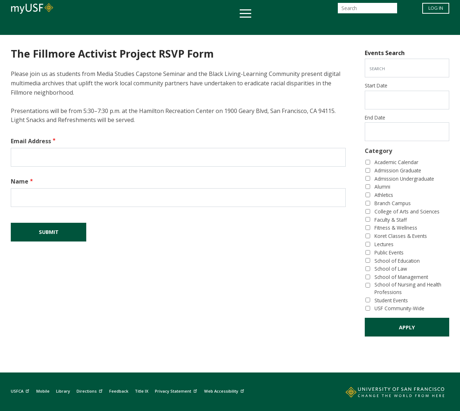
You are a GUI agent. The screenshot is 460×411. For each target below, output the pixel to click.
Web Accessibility (225, 390)
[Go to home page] (387, 394)
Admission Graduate (397, 170)
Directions (90, 390)
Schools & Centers (357, 26)
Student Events (391, 300)
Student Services (144, 26)
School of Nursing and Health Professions (407, 288)
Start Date (376, 85)
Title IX (141, 391)
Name (19, 181)
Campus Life (266, 26)
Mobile (43, 391)
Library (63, 391)
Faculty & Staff (390, 219)
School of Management (401, 277)
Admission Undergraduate (404, 178)
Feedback (118, 391)
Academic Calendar (396, 162)
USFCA (21, 390)
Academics (90, 26)
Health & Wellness (208, 26)
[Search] (367, 10)
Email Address (31, 141)
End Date (375, 117)
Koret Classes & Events (400, 235)
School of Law (390, 268)
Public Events (389, 252)
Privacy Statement (177, 390)
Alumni (382, 186)
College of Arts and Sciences (407, 211)
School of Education (397, 260)
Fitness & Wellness (395, 227)
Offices (306, 26)
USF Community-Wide (399, 308)
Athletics (383, 194)
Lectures (384, 244)
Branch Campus (392, 203)
